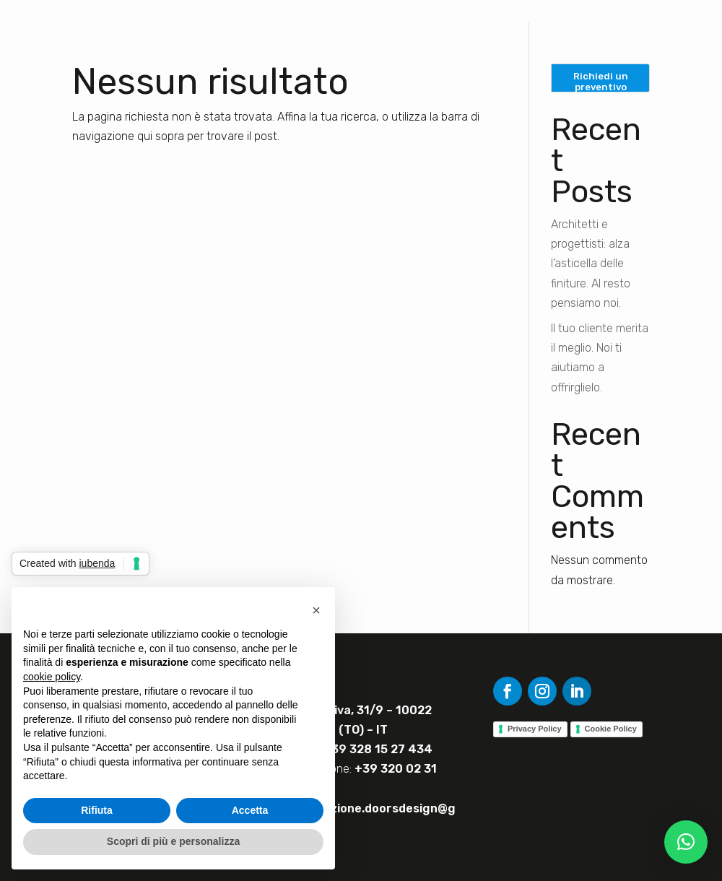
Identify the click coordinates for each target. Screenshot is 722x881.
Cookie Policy (611, 728)
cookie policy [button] (51, 676)
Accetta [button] (250, 810)
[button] (686, 842)
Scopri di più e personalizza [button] (173, 841)
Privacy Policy (535, 728)
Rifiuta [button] (97, 810)
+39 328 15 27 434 (377, 749)
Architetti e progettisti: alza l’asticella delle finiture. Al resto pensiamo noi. (590, 263)
